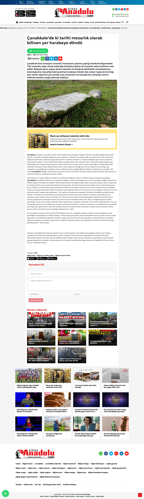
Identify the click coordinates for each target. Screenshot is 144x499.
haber (18, 464)
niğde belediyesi (58, 468)
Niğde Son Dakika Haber (45, 255)
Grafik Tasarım (90, 496)
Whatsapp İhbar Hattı (52, 485)
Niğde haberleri (25, 22)
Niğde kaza (81, 472)
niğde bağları (45, 472)
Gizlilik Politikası (69, 485)
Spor (92, 22)
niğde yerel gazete (102, 468)
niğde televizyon (97, 464)
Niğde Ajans (100, 496)
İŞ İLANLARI (111, 22)
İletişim (19, 485)
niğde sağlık (33, 472)
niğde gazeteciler (119, 468)
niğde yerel (71, 468)
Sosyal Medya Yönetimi (57, 496)
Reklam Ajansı (70, 496)
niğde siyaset (44, 468)
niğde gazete (111, 464)
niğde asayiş (21, 472)
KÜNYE (118, 22)
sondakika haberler (53, 464)
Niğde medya (83, 464)
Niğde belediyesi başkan (98, 472)
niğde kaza (32, 468)
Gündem (36, 22)
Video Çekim (80, 496)
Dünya (86, 22)
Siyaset (43, 22)
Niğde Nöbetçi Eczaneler (50, 477)
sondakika (39, 464)
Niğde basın (57, 472)
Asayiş (73, 22)
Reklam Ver (28, 485)
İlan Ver (38, 485)
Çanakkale (31, 155)
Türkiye (80, 22)
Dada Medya (85, 494)
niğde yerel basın (85, 468)
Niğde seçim (21, 468)
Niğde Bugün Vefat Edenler (27, 477)
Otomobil (66, 22)
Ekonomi (50, 22)
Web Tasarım (44, 496)
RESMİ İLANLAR (100, 22)
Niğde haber (31, 255)
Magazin (58, 22)
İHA (29, 54)
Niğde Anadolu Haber (62, 255)
